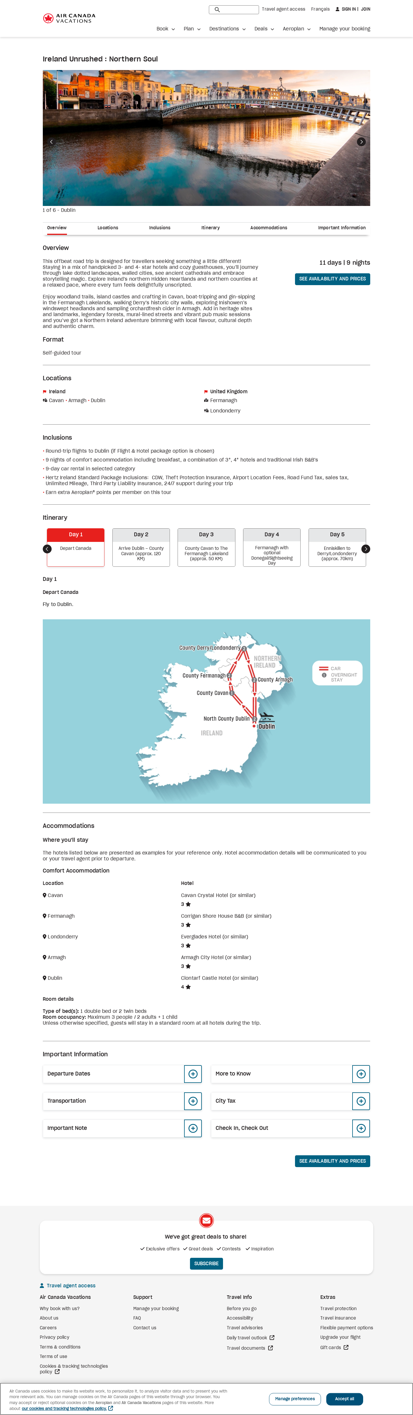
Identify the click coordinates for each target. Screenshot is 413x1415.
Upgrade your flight (340, 1338)
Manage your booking (344, 29)
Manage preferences (294, 1399)
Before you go (242, 1309)
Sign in (348, 9)
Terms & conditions (60, 1347)
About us (49, 1318)
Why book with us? (60, 1309)
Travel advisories (245, 1328)
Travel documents (246, 1348)
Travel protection (338, 1309)
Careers (48, 1328)
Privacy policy (54, 1338)
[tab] (59, 229)
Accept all (344, 1399)
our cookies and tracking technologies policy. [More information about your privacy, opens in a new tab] (64, 1409)
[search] (234, 10)
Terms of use (53, 1357)
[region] (206, 1399)
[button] (166, 29)
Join (365, 9)
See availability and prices (332, 279)
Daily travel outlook (247, 1338)
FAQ (137, 1318)
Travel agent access (283, 9)
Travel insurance (338, 1318)
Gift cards (331, 1348)
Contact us (144, 1328)
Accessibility (240, 1318)
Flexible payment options (346, 1328)
